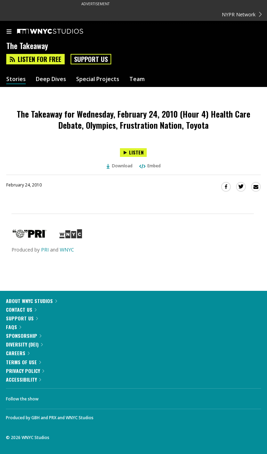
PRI (45, 249)
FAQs (13, 326)
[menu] (9, 32)
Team (137, 79)
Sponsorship (23, 335)
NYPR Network (242, 14)
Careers (18, 353)
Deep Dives (51, 79)
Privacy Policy (25, 370)
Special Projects (97, 79)
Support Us (91, 59)
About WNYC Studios (31, 300)
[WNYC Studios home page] (58, 32)
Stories (16, 79)
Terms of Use (23, 362)
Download (119, 166)
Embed (149, 166)
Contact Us (21, 309)
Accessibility (23, 379)
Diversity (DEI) (24, 344)
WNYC (67, 249)
